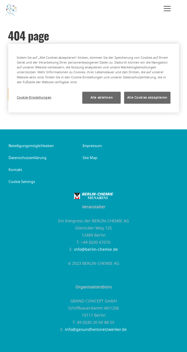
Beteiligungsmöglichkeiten (31, 146)
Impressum (92, 146)
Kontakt (15, 170)
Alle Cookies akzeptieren (147, 97)
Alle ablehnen (102, 97)
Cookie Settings (22, 182)
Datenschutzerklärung (27, 158)
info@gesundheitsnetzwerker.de (96, 330)
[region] (93, 78)
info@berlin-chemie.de (96, 250)
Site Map (90, 158)
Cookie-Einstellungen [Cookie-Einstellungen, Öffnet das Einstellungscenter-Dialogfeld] (34, 97)
